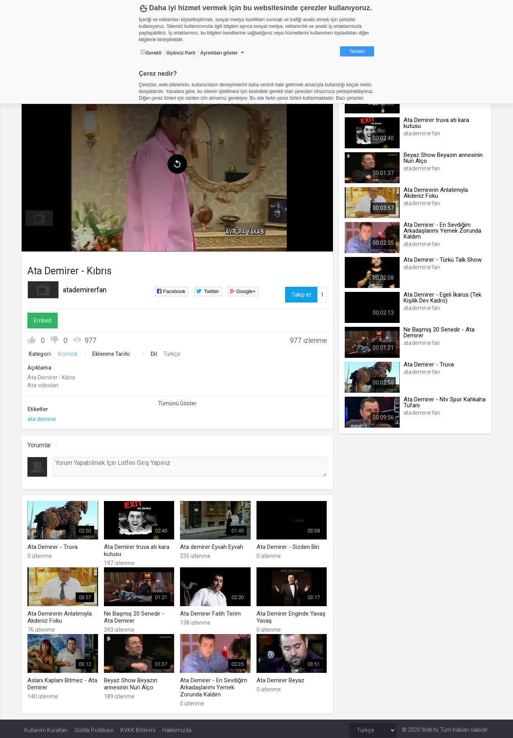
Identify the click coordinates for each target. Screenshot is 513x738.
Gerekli (151, 52)
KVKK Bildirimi (137, 727)
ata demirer (44, 417)
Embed (45, 319)
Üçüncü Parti (180, 53)
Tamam (357, 51)
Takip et (300, 293)
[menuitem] (42, 216)
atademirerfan (87, 288)
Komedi (70, 352)
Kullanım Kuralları (45, 727)
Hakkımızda (176, 727)
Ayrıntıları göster (219, 53)
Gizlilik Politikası (94, 727)
